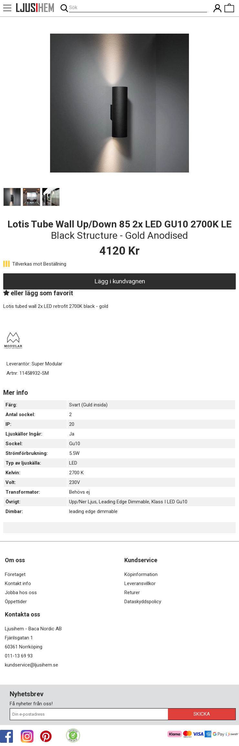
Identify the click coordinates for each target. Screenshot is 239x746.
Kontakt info (18, 583)
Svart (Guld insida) (88, 405)
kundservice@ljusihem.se (31, 665)
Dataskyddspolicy (142, 601)
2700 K (76, 473)
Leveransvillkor (140, 583)
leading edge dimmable (93, 511)
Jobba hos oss (21, 592)
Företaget (15, 574)
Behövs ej (79, 492)
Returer (132, 592)
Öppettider (16, 601)
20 (71, 424)
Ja (71, 434)
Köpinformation (141, 574)
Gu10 (74, 444)
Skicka (201, 714)
